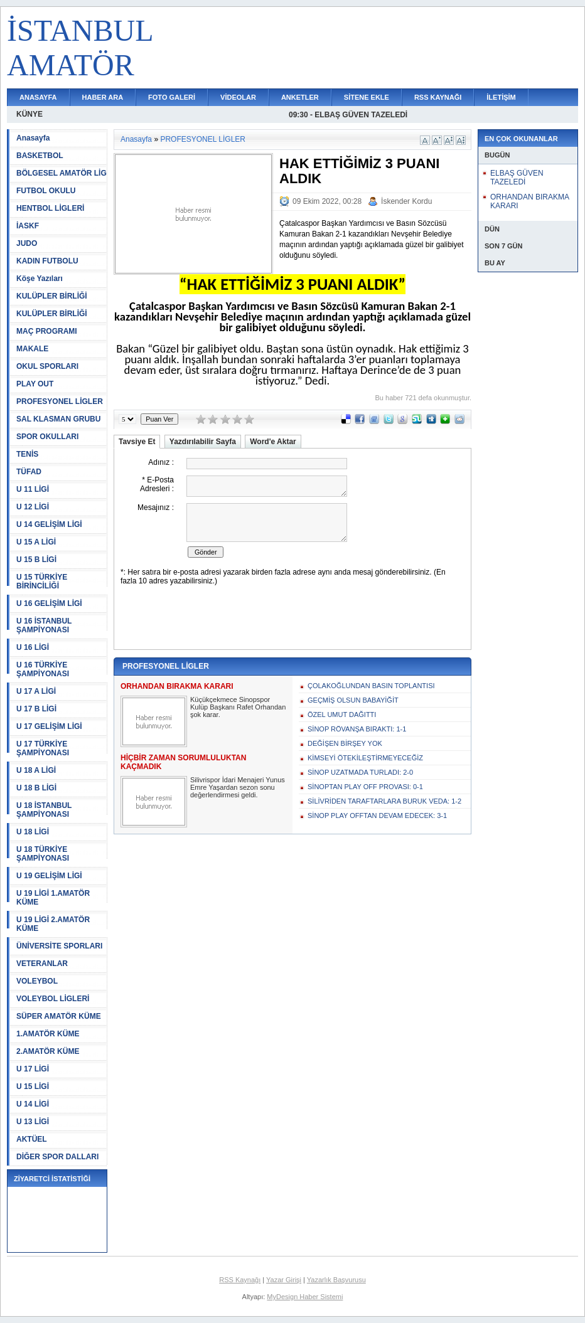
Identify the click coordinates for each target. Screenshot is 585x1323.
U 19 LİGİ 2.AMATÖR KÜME (53, 924)
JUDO (26, 243)
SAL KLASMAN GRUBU (58, 419)
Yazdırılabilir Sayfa (202, 441)
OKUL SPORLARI (47, 366)
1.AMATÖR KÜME (47, 1033)
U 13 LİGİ (32, 1121)
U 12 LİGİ (32, 506)
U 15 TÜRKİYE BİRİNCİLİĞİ (41, 581)
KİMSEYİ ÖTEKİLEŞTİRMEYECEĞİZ (365, 758)
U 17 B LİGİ (36, 708)
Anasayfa (33, 138)
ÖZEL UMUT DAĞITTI (342, 714)
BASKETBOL (39, 155)
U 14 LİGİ (32, 1104)
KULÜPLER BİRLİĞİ (51, 296)
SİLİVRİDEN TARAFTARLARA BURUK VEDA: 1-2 (384, 801)
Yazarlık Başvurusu (336, 1279)
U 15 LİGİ (32, 1086)
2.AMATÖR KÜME (47, 1051)
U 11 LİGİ (32, 489)
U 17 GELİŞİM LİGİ (49, 726)
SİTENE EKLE (366, 97)
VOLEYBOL (37, 981)
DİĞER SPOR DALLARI (57, 1156)
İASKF (27, 225)
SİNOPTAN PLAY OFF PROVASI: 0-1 (365, 786)
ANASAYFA (38, 97)
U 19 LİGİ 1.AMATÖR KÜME (53, 897)
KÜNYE (29, 114)
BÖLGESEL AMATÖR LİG (61, 173)
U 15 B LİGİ (36, 559)
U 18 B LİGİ (36, 788)
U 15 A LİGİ (36, 542)
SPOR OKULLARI (47, 436)
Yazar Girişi (283, 1279)
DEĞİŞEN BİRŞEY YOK (345, 743)
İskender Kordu (406, 201)
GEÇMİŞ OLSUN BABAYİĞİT (353, 700)
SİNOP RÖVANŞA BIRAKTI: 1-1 (357, 729)
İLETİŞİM (500, 97)
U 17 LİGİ (32, 1069)
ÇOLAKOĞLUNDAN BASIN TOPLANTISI (371, 685)
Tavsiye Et (137, 441)
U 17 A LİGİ (36, 691)
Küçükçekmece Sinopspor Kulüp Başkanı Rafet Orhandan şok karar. (238, 707)
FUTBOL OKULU (45, 190)
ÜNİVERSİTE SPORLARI (59, 946)
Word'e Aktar (273, 441)
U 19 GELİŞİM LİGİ (49, 875)
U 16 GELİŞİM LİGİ (49, 603)
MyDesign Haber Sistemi (305, 1296)
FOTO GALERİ (171, 97)
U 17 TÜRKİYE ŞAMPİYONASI (42, 748)
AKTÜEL (31, 1139)
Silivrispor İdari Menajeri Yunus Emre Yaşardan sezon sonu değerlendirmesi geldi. (237, 787)
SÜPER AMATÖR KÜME (58, 1016)
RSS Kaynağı (239, 1279)
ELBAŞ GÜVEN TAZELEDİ (517, 177)
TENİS (27, 454)
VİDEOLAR (238, 97)
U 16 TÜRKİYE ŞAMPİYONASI (42, 669)
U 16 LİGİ (32, 647)
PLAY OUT (34, 384)
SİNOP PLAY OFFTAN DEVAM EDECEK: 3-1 (377, 815)
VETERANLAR (42, 963)
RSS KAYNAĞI (437, 97)
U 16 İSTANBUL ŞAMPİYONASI (44, 625)
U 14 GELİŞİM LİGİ (49, 524)
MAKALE (32, 348)
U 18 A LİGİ (36, 770)
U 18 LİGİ (32, 831)
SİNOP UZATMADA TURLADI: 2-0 (360, 772)
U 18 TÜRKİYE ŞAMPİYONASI (42, 854)
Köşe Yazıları (39, 278)
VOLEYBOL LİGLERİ (52, 998)
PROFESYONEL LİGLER (59, 401)
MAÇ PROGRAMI (46, 331)
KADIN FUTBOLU (47, 261)
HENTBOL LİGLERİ (50, 208)
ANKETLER (300, 97)
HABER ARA (103, 97)
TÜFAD (28, 471)
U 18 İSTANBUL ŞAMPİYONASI (44, 810)
